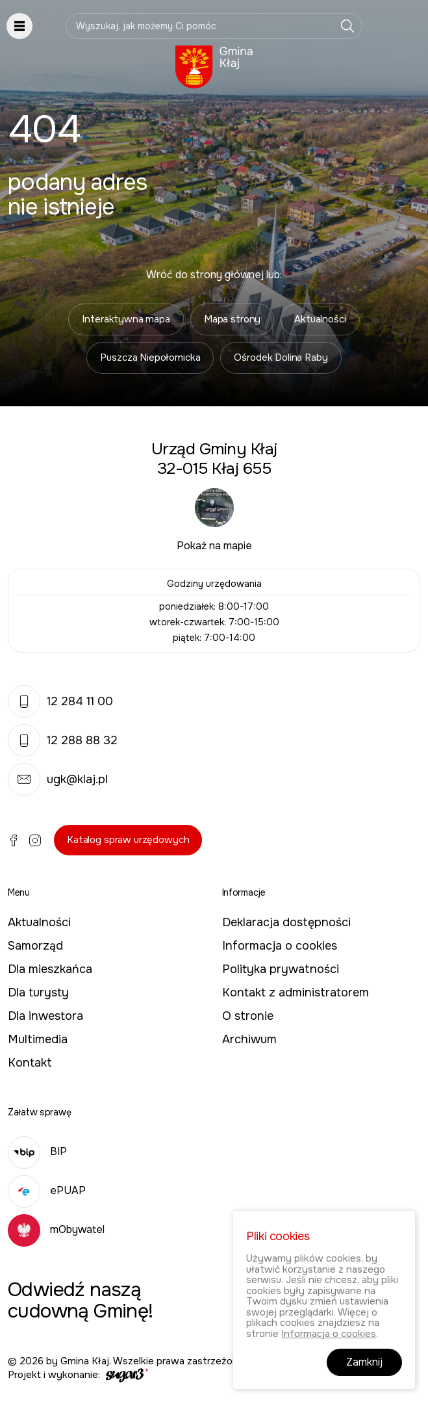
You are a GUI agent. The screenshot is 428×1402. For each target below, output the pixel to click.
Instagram (35, 840)
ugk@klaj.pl (58, 779)
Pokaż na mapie (214, 545)
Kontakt (30, 1063)
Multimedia (38, 1039)
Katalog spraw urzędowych (128, 839)
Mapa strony (232, 319)
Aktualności (320, 319)
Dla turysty (38, 992)
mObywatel (56, 1229)
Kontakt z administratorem (295, 992)
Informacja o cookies (279, 946)
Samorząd (35, 946)
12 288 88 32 (63, 740)
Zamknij (364, 1362)
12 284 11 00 (60, 701)
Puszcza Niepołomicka (150, 357)
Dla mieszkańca (50, 969)
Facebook (13, 840)
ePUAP (47, 1190)
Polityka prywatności (280, 969)
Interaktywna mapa (126, 319)
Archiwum (249, 1039)
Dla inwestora (45, 1016)
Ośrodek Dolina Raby (280, 357)
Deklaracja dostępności (286, 922)
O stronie (247, 1016)
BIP (37, 1151)
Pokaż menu (19, 26)
